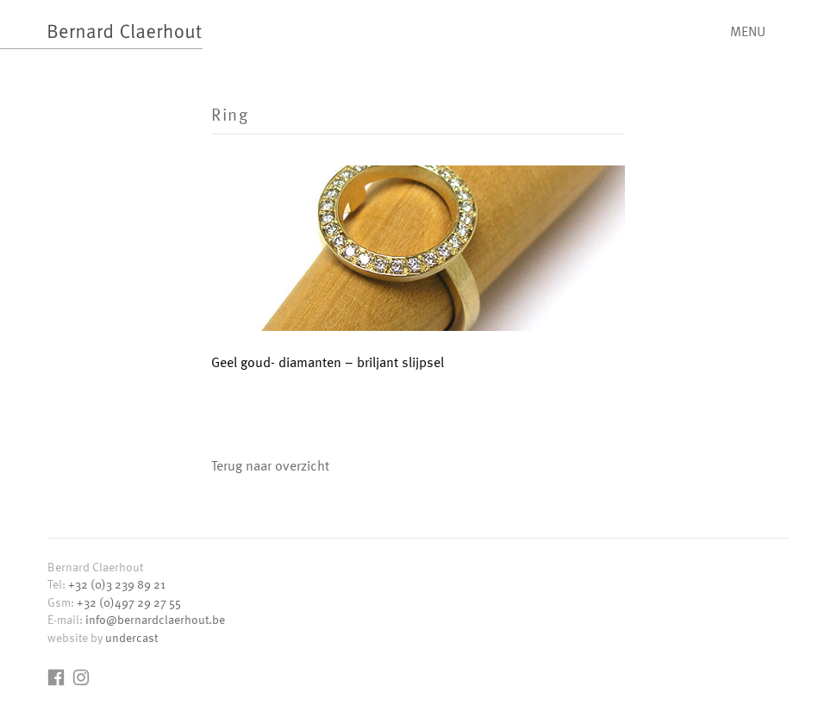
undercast (131, 637)
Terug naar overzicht (270, 465)
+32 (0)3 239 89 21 (117, 584)
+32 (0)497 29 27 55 (129, 602)
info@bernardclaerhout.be (155, 619)
